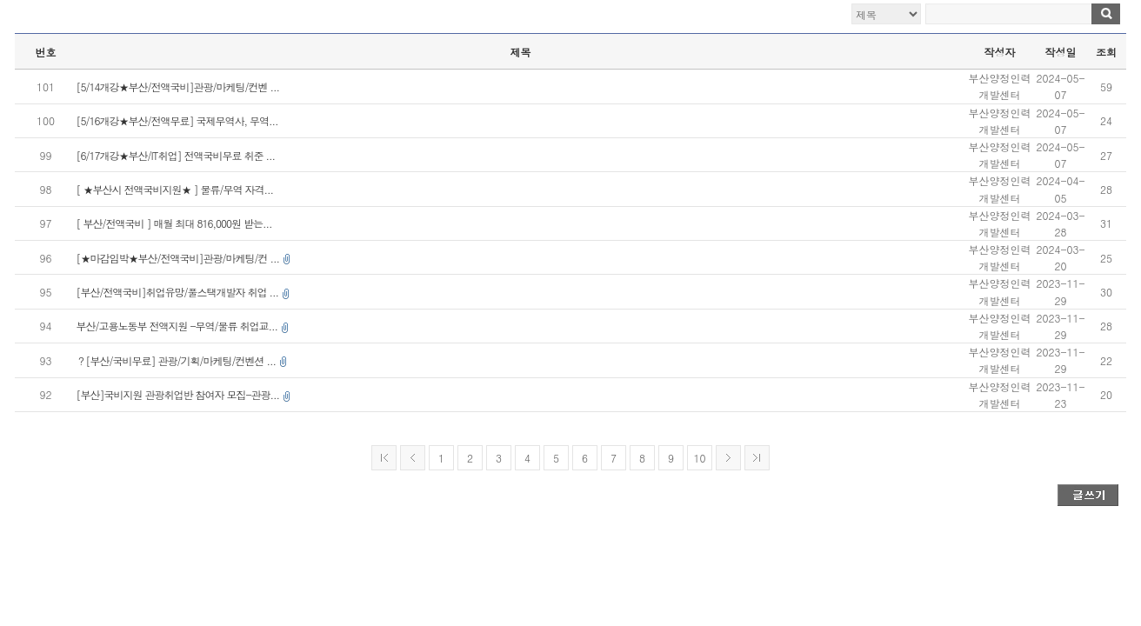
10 (700, 457)
